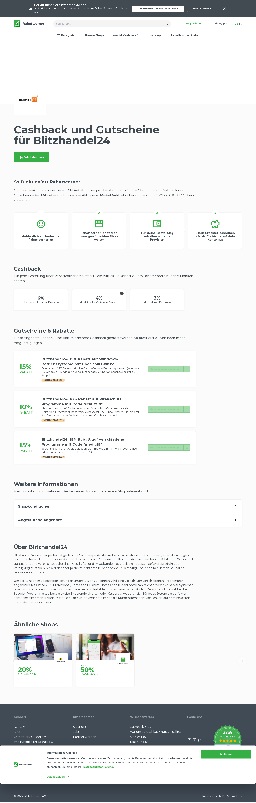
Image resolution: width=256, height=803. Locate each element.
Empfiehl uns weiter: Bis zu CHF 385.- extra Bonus (152, 760)
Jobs (76, 733)
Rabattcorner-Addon (185, 35)
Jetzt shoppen (32, 157)
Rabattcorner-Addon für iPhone (37, 756)
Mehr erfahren (202, 8)
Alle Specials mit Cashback (148, 753)
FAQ (17, 733)
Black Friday (139, 743)
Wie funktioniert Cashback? (33, 743)
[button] (14, 662)
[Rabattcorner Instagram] (194, 741)
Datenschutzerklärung (98, 786)
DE (236, 23)
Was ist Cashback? (125, 35)
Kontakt (19, 728)
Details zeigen (56, 795)
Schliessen (226, 773)
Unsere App (154, 35)
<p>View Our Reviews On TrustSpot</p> (227, 741)
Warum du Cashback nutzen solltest (156, 733)
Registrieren (194, 23)
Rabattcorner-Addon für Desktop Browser (38, 750)
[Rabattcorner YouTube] (189, 741)
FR (240, 23)
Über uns (79, 728)
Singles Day (138, 738)
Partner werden (84, 738)
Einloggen (221, 23)
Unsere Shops (94, 35)
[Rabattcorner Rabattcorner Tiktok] (199, 741)
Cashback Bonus (142, 748)
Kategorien (66, 35)
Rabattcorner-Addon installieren (158, 8)
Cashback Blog (140, 728)
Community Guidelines (30, 738)
